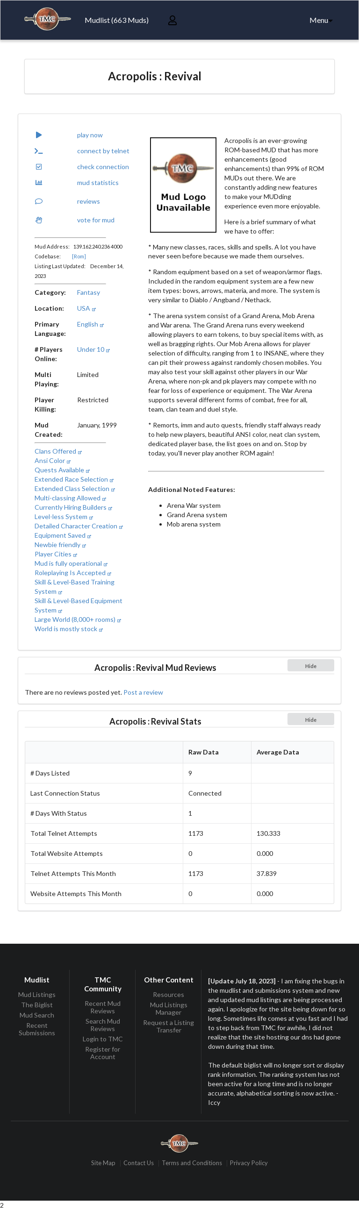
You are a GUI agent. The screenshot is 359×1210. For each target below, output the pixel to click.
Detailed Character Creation (78, 526)
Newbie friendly (60, 544)
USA (86, 308)
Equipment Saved (63, 535)
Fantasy (88, 292)
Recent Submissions (37, 1029)
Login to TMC (103, 1039)
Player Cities (56, 554)
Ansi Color (52, 460)
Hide (310, 666)
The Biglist (37, 1005)
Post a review (143, 692)
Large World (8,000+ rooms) (78, 619)
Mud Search (37, 1015)
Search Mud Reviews (103, 1024)
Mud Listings (37, 994)
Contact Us (138, 1163)
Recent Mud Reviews (103, 1007)
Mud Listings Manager (168, 1008)
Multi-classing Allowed (70, 498)
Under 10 (93, 349)
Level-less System (64, 516)
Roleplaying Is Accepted (73, 573)
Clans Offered (58, 451)
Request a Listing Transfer (168, 1026)
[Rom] (79, 256)
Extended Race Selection (74, 479)
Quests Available (62, 470)
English (90, 324)
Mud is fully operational (71, 563)
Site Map (103, 1163)
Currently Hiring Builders (73, 507)
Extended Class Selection (75, 488)
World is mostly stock (68, 629)
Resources (168, 994)
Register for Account (102, 1053)
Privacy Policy (249, 1163)
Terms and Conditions (192, 1163)
